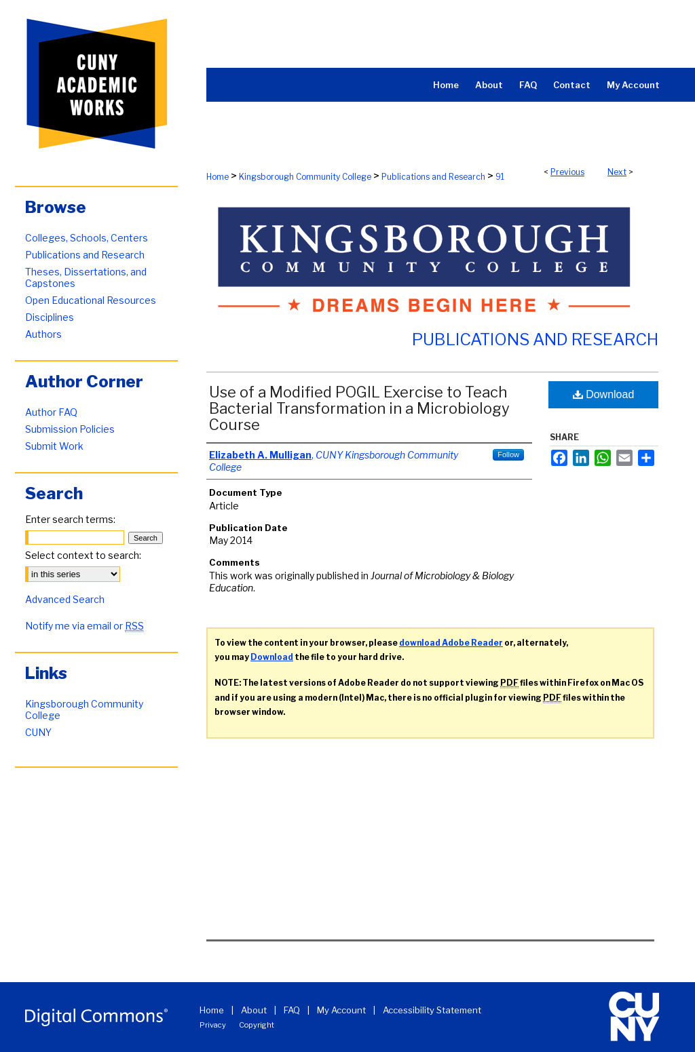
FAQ (292, 1010)
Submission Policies (70, 429)
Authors (43, 334)
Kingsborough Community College (305, 177)
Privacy (213, 1025)
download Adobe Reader (451, 643)
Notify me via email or (84, 625)
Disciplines (49, 317)
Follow (508, 454)
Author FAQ (51, 412)
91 (499, 177)
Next (616, 172)
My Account (341, 1010)
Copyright (256, 1025)
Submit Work (54, 446)
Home (217, 177)
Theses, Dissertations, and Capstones (86, 277)
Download (604, 394)
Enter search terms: (70, 519)
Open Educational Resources (90, 300)
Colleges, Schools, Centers (86, 237)
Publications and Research (433, 177)
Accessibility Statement (432, 1010)
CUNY (38, 732)
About (254, 1010)
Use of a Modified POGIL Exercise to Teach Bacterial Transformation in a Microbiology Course (359, 408)
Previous (567, 172)
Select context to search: (83, 555)
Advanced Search (65, 599)
